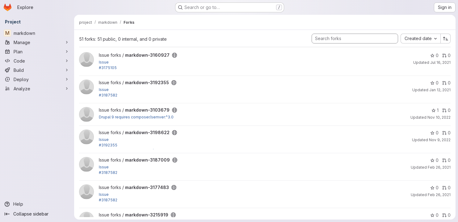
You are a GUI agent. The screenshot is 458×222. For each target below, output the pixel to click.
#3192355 (108, 145)
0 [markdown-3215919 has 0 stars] (434, 215)
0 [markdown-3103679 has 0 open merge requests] (446, 110)
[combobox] (420, 38)
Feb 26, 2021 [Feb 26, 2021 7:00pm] (439, 167)
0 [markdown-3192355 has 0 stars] (434, 82)
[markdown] (37, 33)
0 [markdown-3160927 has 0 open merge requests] (446, 55)
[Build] (37, 70)
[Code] (37, 60)
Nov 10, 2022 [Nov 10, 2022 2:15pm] (439, 117)
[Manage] (37, 42)
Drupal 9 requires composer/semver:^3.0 (136, 117)
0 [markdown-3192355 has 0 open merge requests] (446, 82)
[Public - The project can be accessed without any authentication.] (174, 55)
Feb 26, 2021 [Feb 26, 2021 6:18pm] (439, 194)
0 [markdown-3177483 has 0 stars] (434, 187)
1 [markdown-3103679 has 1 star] (435, 110)
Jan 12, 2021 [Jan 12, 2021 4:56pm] (440, 90)
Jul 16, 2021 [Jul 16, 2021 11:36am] (440, 62)
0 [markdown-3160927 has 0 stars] (434, 55)
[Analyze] (37, 88)
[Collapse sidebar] (37, 214)
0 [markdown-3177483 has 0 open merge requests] (446, 187)
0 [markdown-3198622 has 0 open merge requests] (446, 132)
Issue (104, 62)
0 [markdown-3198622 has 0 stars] (434, 132)
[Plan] (37, 51)
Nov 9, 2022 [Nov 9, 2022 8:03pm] (440, 140)
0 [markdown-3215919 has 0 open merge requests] (446, 215)
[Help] (37, 204)
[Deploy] (37, 79)
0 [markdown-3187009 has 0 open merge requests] (446, 160)
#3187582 (108, 95)
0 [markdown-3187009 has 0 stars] (434, 160)
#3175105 (108, 67)
